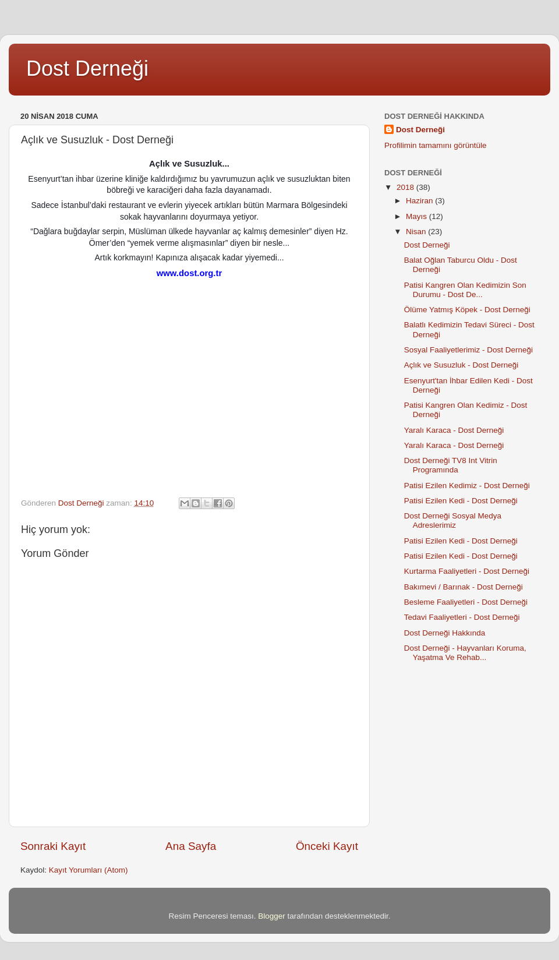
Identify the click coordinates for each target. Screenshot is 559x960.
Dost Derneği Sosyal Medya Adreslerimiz (452, 520)
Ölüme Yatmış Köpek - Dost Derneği (467, 309)
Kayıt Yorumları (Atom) (88, 870)
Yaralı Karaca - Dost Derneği (454, 430)
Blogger (271, 916)
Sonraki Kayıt (53, 846)
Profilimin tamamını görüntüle (435, 145)
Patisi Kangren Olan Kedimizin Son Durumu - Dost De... (465, 290)
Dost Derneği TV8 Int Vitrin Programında (450, 465)
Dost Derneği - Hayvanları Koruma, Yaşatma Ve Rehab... (465, 653)
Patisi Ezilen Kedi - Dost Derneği (461, 500)
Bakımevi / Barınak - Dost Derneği (463, 587)
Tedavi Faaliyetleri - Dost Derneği (462, 617)
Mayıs (417, 216)
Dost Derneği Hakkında (445, 633)
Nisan (417, 231)
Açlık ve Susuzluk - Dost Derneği (461, 365)
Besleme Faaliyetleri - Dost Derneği (466, 602)
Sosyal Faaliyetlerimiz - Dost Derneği (468, 349)
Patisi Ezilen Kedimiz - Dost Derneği (467, 485)
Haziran (420, 200)
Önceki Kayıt (327, 846)
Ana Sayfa (190, 846)
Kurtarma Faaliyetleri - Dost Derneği (466, 571)
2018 (406, 187)
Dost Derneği (87, 68)
